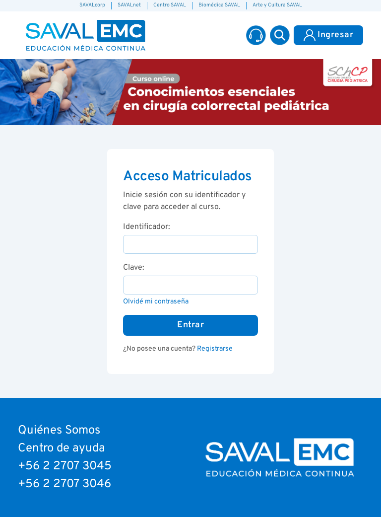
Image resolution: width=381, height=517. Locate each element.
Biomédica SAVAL (219, 5)
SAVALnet (129, 5)
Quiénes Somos (59, 430)
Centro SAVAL (169, 5)
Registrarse (215, 349)
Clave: (133, 268)
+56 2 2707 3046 (64, 484)
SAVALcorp (92, 5)
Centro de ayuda (61, 448)
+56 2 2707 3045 (65, 466)
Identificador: (146, 227)
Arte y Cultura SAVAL (277, 5)
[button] (280, 35)
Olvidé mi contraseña (156, 301)
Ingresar (328, 35)
